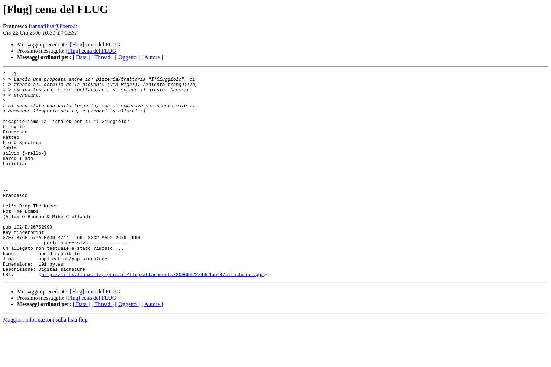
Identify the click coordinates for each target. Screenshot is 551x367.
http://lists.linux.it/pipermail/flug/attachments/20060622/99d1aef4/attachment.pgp (152, 315)
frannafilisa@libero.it (53, 26)
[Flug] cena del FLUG (95, 45)
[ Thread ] (103, 57)
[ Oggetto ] (127, 57)
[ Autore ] (152, 57)
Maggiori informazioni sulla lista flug (45, 361)
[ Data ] (81, 57)
